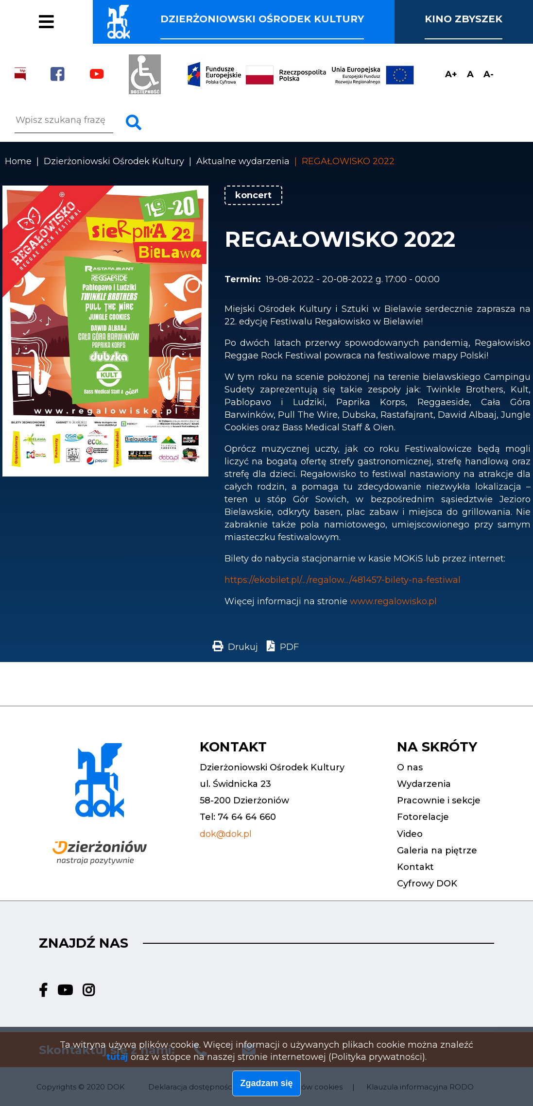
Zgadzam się (266, 1086)
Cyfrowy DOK (427, 883)
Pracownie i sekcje (92, 9)
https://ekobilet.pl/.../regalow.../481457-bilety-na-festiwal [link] (342, 580)
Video (410, 834)
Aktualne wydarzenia (243, 161)
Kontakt (415, 867)
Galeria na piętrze (437, 850)
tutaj (117, 1060)
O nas (410, 767)
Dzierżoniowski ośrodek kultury (262, 19)
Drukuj (243, 647)
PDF (289, 647)
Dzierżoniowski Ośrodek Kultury (114, 161)
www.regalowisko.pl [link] (393, 601)
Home (18, 161)
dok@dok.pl (226, 834)
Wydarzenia (424, 784)
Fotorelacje (67, 28)
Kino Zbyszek (463, 19)
